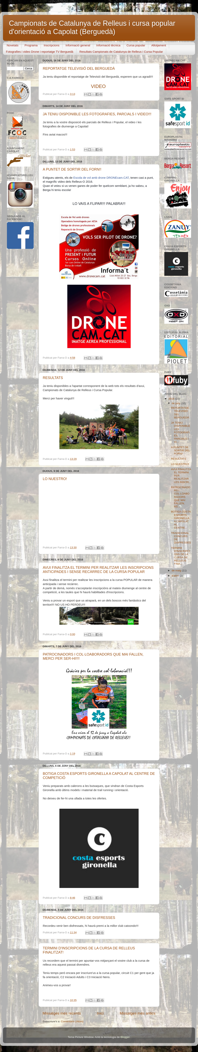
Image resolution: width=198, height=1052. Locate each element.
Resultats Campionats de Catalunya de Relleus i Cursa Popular (121, 51)
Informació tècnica (108, 45)
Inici (100, 1013)
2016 (171, 398)
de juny (176, 403)
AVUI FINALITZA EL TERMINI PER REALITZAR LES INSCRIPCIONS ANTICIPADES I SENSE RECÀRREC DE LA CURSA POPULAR (98, 570)
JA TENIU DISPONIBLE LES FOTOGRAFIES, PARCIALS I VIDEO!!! (97, 114)
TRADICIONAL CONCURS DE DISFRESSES (79, 918)
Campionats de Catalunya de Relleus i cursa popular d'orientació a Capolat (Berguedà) (92, 27)
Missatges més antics (137, 1013)
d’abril (176, 575)
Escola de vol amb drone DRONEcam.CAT (101, 177)
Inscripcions (51, 45)
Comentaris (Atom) (72, 1021)
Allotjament (158, 45)
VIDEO (98, 86)
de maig (177, 570)
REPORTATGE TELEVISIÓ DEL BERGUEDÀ (79, 69)
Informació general (78, 45)
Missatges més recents (62, 1013)
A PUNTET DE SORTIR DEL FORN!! (72, 169)
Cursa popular (136, 45)
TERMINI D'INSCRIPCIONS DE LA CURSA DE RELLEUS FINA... (180, 555)
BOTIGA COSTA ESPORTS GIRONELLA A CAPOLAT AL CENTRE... (181, 519)
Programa (31, 45)
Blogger (124, 1037)
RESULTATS (53, 378)
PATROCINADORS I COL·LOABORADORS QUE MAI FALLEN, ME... (180, 497)
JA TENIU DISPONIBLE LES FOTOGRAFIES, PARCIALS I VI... (180, 432)
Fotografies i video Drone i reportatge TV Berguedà (39, 51)
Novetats (12, 45)
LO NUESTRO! (55, 479)
